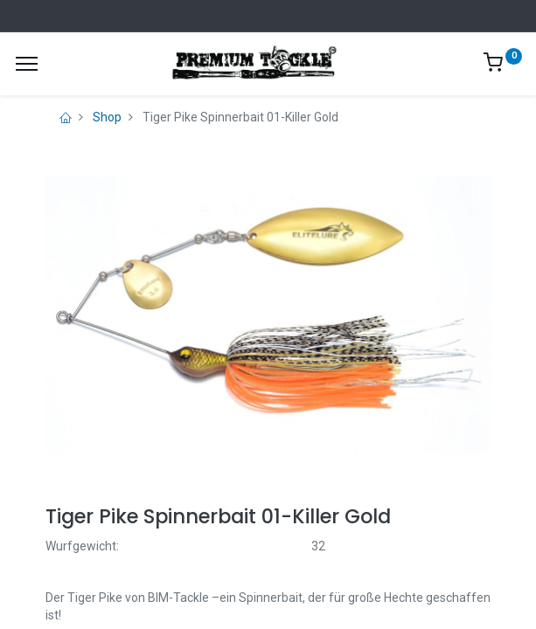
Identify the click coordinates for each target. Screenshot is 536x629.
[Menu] (26, 64)
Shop (107, 117)
